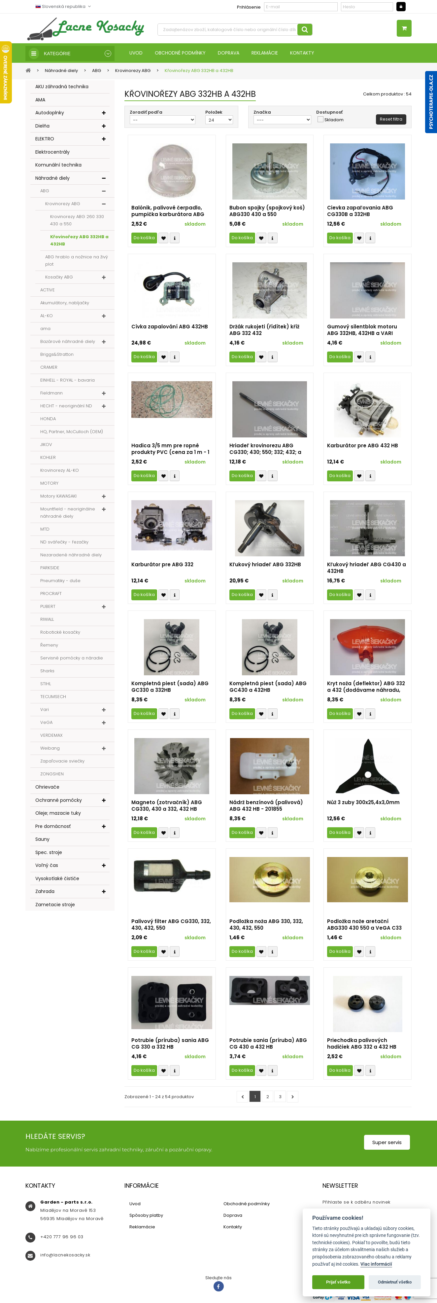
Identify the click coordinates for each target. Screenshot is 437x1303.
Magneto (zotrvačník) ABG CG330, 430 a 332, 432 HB (166, 806)
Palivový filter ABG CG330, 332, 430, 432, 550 (171, 925)
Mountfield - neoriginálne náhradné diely (67, 513)
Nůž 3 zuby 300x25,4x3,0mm (363, 803)
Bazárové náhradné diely (67, 342)
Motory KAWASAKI (58, 497)
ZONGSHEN (52, 774)
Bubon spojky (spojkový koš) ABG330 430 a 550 (267, 211)
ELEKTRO (44, 139)
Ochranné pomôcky (58, 800)
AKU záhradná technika (61, 87)
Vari (44, 710)
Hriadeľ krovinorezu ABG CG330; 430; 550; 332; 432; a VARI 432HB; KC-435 (265, 449)
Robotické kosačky (60, 633)
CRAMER (48, 368)
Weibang (50, 749)
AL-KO (46, 316)
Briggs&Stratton (57, 355)
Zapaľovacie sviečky (62, 762)
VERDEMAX (51, 736)
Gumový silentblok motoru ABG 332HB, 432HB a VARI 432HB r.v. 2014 (362, 330)
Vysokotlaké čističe (57, 878)
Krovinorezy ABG (62, 204)
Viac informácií (376, 1264)
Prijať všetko (338, 1282)
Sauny (42, 840)
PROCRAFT (51, 594)
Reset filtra (391, 120)
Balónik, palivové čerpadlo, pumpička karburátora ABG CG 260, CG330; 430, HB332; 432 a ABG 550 (167, 211)
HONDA (48, 419)
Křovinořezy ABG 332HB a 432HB (79, 241)
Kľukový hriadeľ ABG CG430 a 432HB (366, 568)
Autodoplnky (49, 113)
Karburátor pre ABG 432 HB (362, 446)
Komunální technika (58, 165)
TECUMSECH (53, 697)
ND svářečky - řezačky (64, 543)
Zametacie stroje (55, 905)
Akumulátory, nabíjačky (64, 303)
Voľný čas (46, 866)
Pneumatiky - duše (60, 581)
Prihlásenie (249, 7)
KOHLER (48, 458)
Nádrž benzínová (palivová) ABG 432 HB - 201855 (266, 806)
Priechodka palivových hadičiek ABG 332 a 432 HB (361, 1044)
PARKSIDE (49, 568)
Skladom (334, 121)
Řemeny (49, 646)
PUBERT (47, 607)
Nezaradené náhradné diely (71, 555)
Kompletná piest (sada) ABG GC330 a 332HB (170, 687)
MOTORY (49, 484)
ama (45, 329)
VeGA (46, 723)
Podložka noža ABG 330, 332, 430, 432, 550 (266, 925)
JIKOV (46, 445)
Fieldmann (51, 394)
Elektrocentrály (52, 152)
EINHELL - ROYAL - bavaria (67, 381)
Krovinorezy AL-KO (59, 471)
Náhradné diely (52, 178)
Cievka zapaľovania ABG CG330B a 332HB (360, 211)
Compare (175, 238)
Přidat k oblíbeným (163, 238)
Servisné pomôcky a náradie (71, 658)
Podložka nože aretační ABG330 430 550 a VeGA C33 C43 (364, 925)
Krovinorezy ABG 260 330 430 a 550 (77, 221)
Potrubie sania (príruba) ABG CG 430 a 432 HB (268, 1044)
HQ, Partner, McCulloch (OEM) (71, 432)
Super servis (387, 1142)
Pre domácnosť (53, 826)
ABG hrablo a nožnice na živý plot (76, 261)
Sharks (47, 671)
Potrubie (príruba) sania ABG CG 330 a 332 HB (170, 1044)
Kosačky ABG (59, 278)
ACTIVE (47, 290)
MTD (45, 530)
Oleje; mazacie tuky (58, 813)
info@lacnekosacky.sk (65, 1255)
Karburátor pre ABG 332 (162, 565)
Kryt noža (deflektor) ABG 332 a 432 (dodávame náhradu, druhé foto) (366, 687)
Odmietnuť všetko (395, 1282)
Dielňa (42, 126)
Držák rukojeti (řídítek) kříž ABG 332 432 (264, 330)
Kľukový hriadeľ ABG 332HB (265, 565)
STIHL (45, 684)
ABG (44, 191)
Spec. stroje (48, 852)
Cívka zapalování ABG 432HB (169, 327)
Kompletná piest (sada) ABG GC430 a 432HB (268, 687)
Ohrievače (47, 787)
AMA (40, 100)
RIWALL (47, 620)
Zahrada (44, 892)
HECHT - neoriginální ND (66, 406)
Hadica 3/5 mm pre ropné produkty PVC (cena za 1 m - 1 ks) (170, 449)
